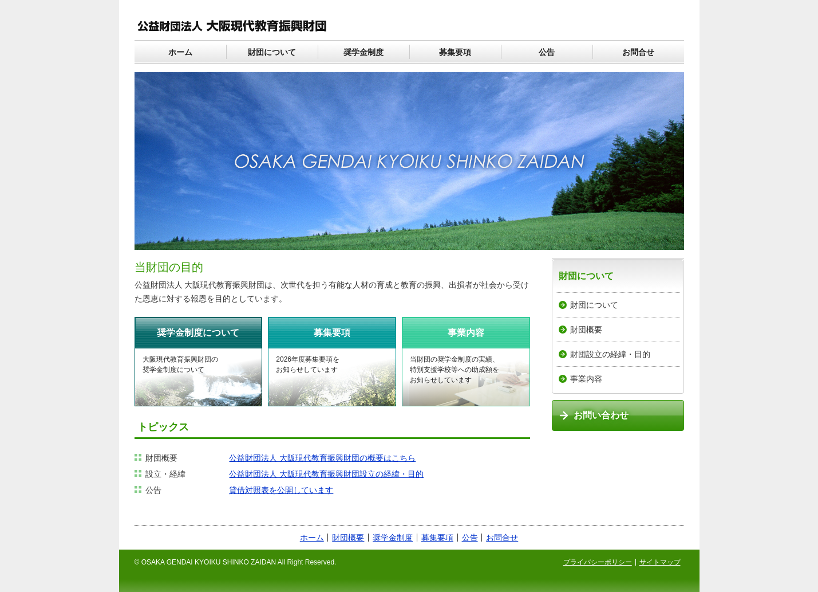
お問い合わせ (601, 415)
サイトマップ (660, 562)
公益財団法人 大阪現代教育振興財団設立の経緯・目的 (326, 474)
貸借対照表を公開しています (281, 490)
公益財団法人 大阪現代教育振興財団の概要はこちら (322, 457)
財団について (272, 52)
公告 (547, 52)
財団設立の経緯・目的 (610, 354)
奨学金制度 (363, 52)
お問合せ (638, 52)
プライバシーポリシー (597, 562)
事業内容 (586, 378)
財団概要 (586, 329)
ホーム (180, 52)
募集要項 (455, 52)
